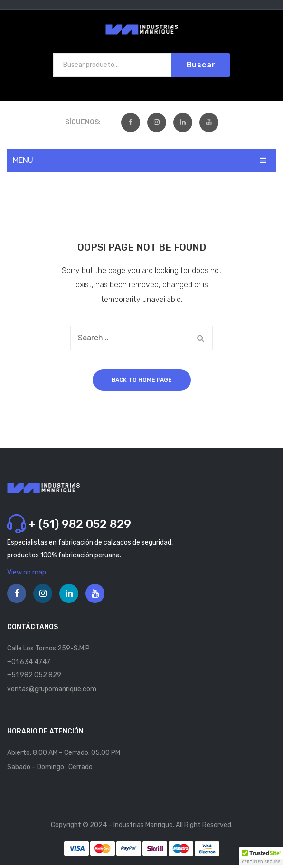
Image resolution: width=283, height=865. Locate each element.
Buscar (201, 64)
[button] (261, 856)
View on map (26, 572)
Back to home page (142, 379)
